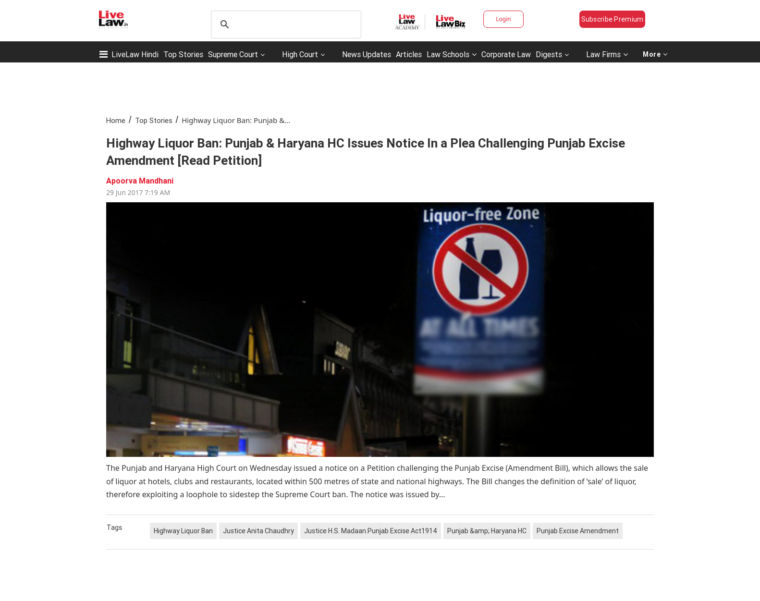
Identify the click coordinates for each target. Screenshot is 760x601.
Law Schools (452, 54)
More (655, 54)
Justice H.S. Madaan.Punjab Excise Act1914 (370, 531)
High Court (300, 54)
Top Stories (183, 54)
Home (115, 120)
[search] (284, 24)
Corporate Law (506, 54)
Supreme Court (233, 54)
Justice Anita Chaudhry (258, 531)
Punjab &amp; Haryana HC (487, 531)
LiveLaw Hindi (135, 54)
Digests (549, 54)
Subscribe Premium (612, 19)
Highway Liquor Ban (183, 531)
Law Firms (607, 54)
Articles (409, 54)
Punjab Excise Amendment (578, 531)
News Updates (366, 54)
